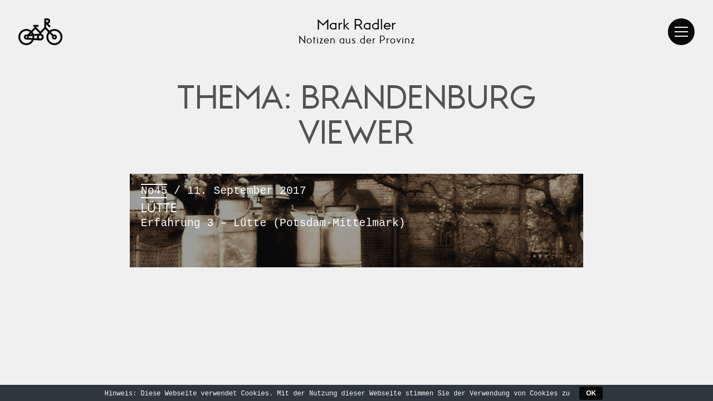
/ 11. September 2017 (356, 208)
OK (591, 393)
